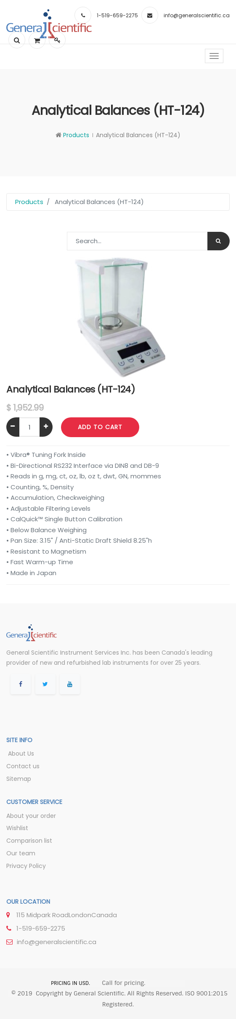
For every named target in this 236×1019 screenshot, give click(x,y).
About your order (31, 816)
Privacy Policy (26, 866)
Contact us (23, 766)
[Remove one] (12, 427)
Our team (20, 853)
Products (76, 135)
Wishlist (17, 828)
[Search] (218, 241)
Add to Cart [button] (100, 427)
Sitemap (18, 779)
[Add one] (46, 427)
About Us (20, 753)
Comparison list (29, 840)
